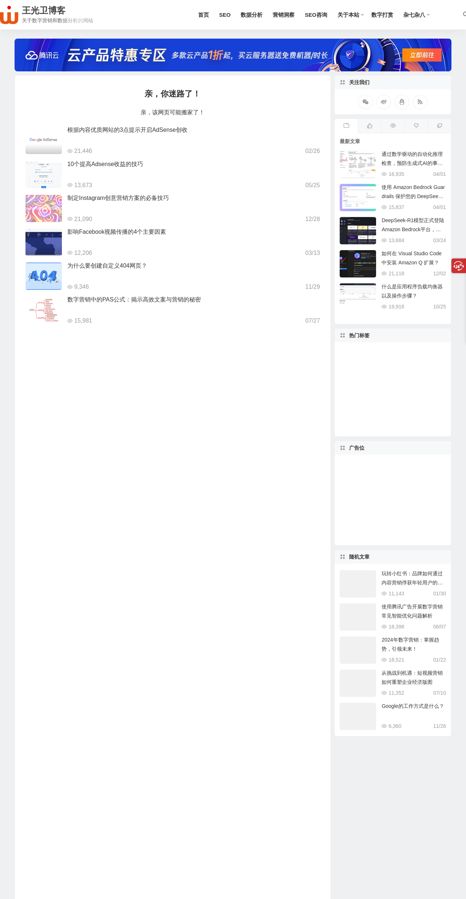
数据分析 (251, 15)
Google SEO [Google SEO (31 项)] (376, 402)
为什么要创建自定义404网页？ (107, 266)
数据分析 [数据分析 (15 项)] (423, 386)
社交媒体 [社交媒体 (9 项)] (385, 379)
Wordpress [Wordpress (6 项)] (400, 389)
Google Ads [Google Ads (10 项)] (370, 411)
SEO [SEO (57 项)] (395, 409)
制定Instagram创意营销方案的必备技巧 (118, 198)
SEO (225, 15)
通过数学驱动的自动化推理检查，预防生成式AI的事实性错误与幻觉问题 (412, 163)
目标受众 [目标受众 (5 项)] (364, 373)
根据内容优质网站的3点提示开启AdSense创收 (127, 130)
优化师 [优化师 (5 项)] (376, 365)
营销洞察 (284, 15)
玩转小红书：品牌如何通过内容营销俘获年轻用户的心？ (412, 583)
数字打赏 (382, 15)
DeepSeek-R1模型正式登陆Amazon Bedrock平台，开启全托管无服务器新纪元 (414, 229)
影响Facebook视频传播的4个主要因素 (116, 232)
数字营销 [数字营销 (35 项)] (396, 360)
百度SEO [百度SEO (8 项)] (389, 368)
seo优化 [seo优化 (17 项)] (388, 420)
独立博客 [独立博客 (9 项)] (368, 383)
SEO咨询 (316, 15)
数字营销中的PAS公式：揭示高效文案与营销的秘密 (134, 299)
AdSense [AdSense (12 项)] (410, 373)
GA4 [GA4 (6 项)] (360, 393)
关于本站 (348, 15)
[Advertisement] (392, 500)
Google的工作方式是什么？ (413, 706)
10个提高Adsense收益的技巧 (105, 164)
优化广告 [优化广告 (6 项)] (414, 402)
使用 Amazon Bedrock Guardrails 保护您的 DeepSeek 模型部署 (413, 196)
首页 (203, 15)
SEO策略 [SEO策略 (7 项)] (408, 418)
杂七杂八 (414, 15)
